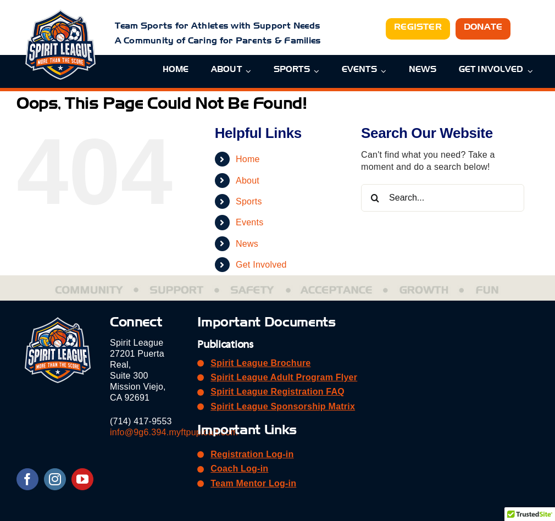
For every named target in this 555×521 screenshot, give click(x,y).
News (247, 243)
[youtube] (82, 479)
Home (248, 159)
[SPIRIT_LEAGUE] (60, 13)
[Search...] (442, 198)
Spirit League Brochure (260, 363)
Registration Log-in (251, 454)
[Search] (375, 198)
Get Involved (261, 264)
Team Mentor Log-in (253, 483)
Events (249, 222)
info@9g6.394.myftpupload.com (174, 432)
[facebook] (27, 479)
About (247, 180)
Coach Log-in (239, 468)
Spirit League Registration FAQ (277, 391)
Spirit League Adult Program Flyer (283, 377)
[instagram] (55, 479)
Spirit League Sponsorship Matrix (282, 406)
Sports (249, 201)
